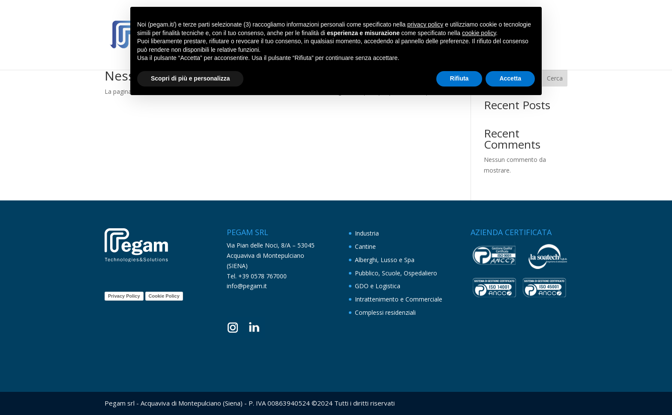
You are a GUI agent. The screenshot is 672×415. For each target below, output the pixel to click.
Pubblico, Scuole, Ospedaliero (396, 273)
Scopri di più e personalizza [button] (190, 78)
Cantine (365, 246)
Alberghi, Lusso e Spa (384, 260)
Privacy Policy (124, 296)
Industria (367, 233)
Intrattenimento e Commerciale (398, 299)
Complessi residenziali (385, 312)
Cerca (555, 78)
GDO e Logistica (377, 286)
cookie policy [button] (479, 33)
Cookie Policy (164, 296)
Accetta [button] (510, 78)
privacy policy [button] (425, 24)
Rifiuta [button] (459, 78)
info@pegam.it (247, 286)
